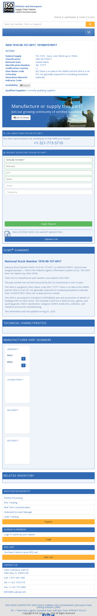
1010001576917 (15, 379)
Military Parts (52, 605)
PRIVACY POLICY (78, 610)
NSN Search (39, 605)
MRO (58, 607)
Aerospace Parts (83, 605)
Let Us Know (21, 117)
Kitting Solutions (46, 607)
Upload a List (51, 239)
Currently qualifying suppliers (30, 90)
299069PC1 (12, 349)
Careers (91, 17)
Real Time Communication (17, 507)
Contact (82, 17)
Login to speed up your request (19, 534)
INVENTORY (25, 605)
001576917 (12, 410)
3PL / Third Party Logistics (24, 610)
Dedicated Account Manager (18, 512)
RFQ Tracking (10, 502)
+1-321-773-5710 (48, 142)
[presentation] (48, 207)
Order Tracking (11, 516)
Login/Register (70, 17)
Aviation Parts (45, 610)
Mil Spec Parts (61, 610)
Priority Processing (13, 497)
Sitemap (57, 17)
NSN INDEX (11, 605)
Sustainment (67, 605)
